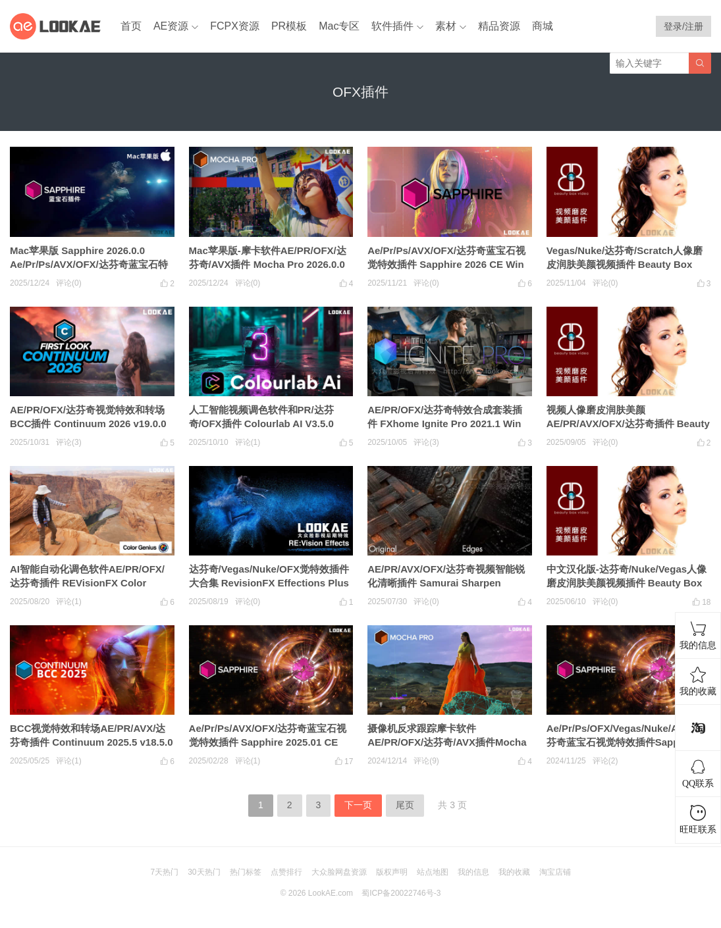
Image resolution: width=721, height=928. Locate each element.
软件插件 (392, 26)
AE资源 (170, 26)
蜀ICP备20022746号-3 (401, 893)
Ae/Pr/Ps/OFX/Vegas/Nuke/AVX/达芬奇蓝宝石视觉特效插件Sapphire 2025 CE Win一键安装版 (625, 742)
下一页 (358, 805)
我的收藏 (514, 872)
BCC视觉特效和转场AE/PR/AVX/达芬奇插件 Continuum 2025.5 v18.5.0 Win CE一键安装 (91, 742)
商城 (542, 26)
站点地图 (432, 872)
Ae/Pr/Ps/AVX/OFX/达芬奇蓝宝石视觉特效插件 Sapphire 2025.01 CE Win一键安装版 (268, 742)
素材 (445, 26)
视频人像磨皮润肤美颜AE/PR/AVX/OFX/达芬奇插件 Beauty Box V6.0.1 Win (628, 423)
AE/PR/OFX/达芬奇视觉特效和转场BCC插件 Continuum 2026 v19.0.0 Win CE (88, 423)
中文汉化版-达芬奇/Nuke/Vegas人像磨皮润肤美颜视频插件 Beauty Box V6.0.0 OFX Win (627, 582)
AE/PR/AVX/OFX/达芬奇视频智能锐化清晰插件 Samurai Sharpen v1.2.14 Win (446, 582)
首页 (131, 26)
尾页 (405, 805)
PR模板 (289, 26)
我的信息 (473, 872)
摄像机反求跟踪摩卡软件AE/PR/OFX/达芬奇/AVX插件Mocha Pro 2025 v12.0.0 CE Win (446, 742)
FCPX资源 (234, 26)
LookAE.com (330, 893)
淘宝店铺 (555, 872)
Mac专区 (339, 26)
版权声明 (392, 872)
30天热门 (204, 872)
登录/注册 (683, 26)
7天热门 (164, 872)
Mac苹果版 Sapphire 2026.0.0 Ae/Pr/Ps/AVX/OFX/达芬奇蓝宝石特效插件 (89, 264)
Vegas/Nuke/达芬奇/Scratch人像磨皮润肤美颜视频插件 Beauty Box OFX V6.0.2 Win (625, 264)
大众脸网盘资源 (339, 872)
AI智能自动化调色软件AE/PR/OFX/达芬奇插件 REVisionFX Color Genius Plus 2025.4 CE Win (87, 582)
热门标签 (245, 872)
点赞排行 (286, 872)
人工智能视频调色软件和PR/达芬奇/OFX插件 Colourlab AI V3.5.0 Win (261, 423)
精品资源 (499, 26)
